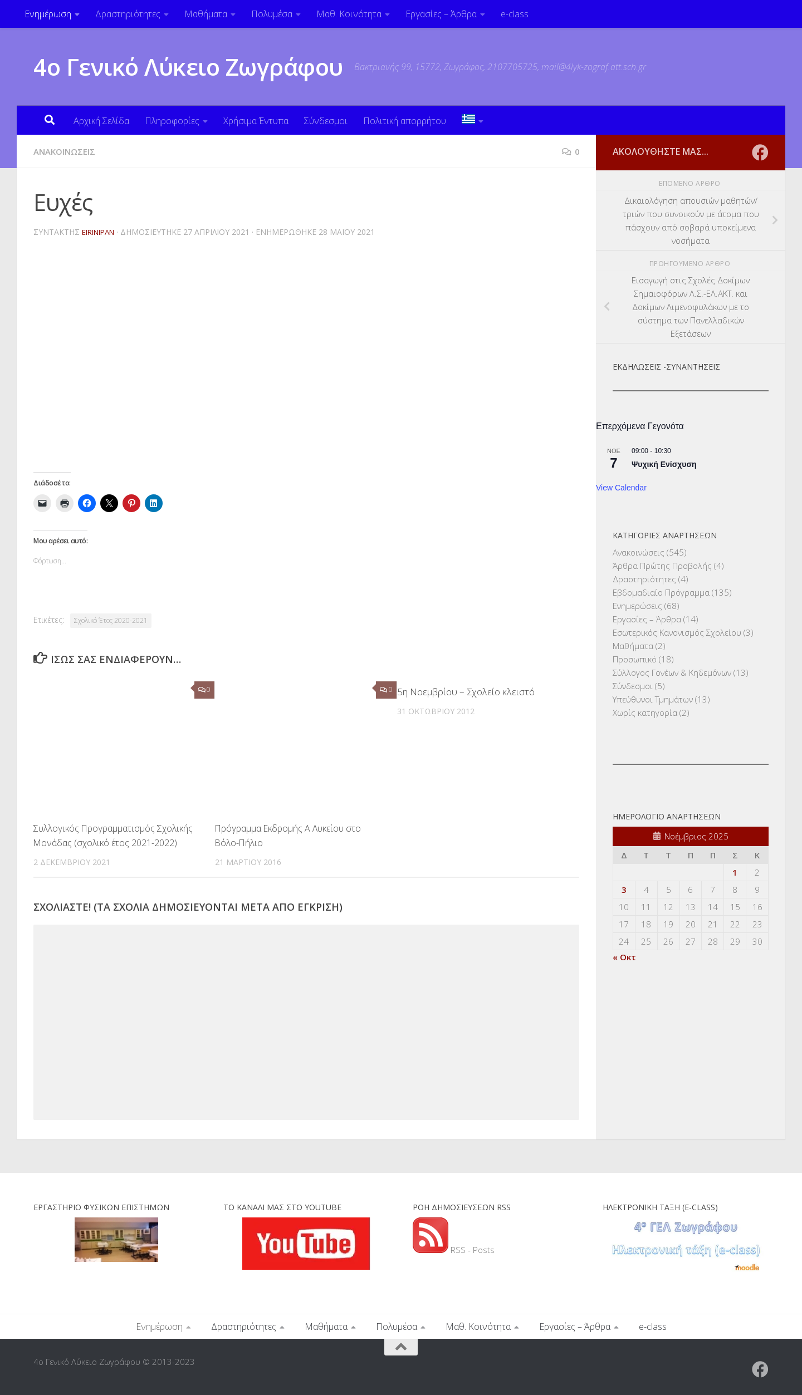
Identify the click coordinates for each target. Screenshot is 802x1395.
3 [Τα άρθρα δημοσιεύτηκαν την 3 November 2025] (624, 889)
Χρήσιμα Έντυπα (255, 121)
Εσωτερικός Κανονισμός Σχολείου (677, 632)
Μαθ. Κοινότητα (349, 14)
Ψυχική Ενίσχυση (664, 464)
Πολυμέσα (271, 14)
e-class (515, 14)
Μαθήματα (205, 14)
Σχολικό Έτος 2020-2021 (111, 620)
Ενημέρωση (48, 14)
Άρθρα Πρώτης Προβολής (662, 565)
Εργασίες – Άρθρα (441, 14)
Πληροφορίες (172, 121)
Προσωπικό (635, 659)
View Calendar (621, 487)
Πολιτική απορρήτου (404, 121)
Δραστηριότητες (127, 14)
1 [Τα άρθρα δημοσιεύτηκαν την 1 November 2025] (734, 872)
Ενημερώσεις (637, 605)
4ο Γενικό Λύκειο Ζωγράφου (188, 66)
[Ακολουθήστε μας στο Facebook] (760, 152)
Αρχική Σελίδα (101, 121)
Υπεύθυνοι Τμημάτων (653, 699)
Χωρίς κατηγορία (645, 712)
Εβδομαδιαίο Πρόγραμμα (661, 592)
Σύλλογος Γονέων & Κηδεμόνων (672, 672)
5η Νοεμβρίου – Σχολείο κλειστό (466, 691)
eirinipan (101, 232)
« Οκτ (624, 956)
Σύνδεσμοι (326, 121)
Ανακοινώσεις (66, 151)
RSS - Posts (454, 1249)
